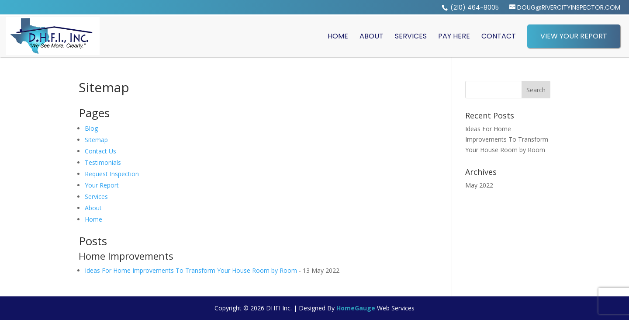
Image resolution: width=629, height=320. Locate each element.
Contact (498, 36)
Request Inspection (112, 174)
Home (338, 36)
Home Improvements (126, 255)
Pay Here (454, 36)
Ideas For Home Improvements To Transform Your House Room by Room (191, 270)
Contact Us (100, 151)
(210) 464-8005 (474, 7)
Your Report (102, 185)
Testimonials (103, 162)
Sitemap (96, 140)
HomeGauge (355, 308)
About (371, 36)
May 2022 (479, 185)
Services (411, 36)
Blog (91, 128)
